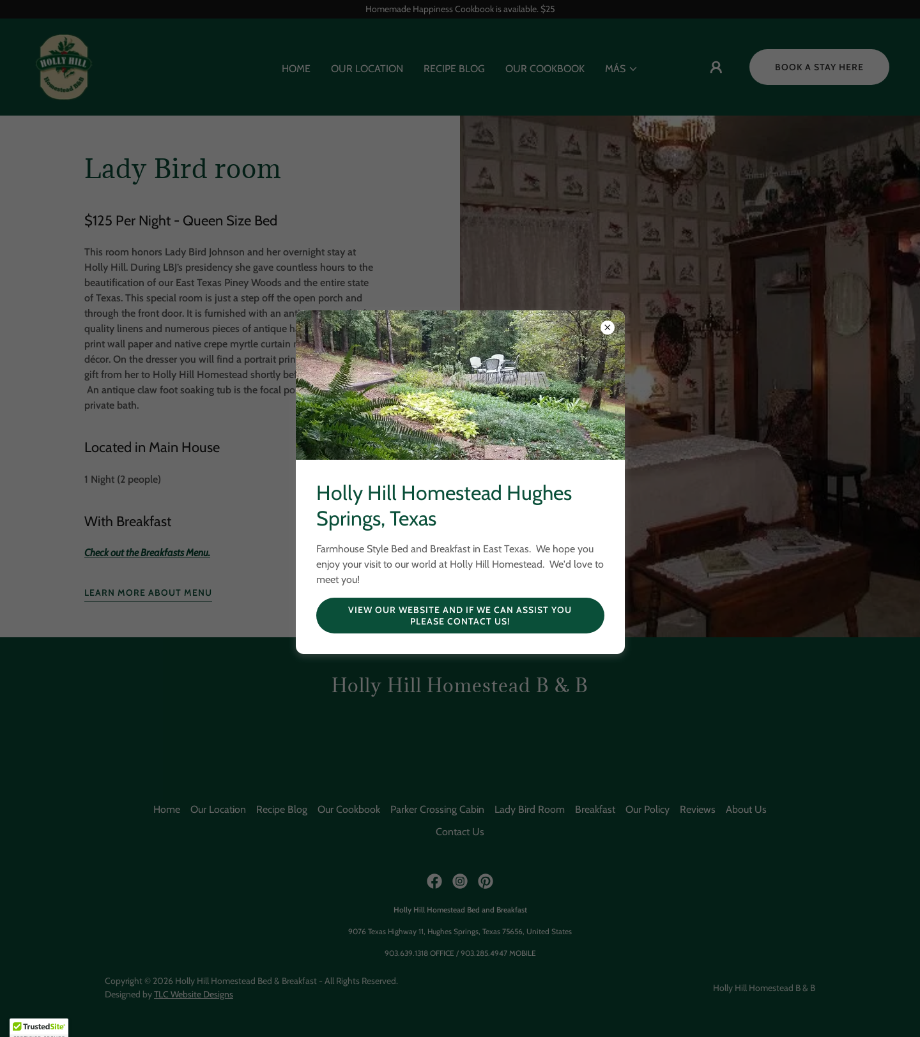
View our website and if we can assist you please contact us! (460, 615)
